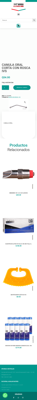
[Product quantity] (5, 87)
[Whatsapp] (5, 395)
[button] (18, 14)
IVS (19, 97)
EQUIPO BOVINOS (13, 97)
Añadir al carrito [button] (18, 200)
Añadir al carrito (22, 87)
